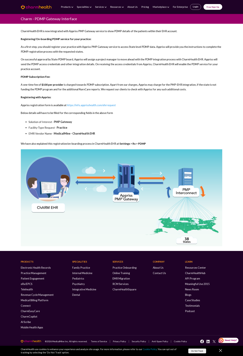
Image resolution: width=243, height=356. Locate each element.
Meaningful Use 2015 (197, 284)
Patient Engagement (32, 278)
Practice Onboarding (125, 267)
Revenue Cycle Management (37, 294)
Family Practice (81, 267)
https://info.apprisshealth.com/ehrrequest (91, 105)
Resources (116, 6)
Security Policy (139, 341)
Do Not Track (197, 351)
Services (99, 6)
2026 (49, 341)
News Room (192, 289)
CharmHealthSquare (124, 289)
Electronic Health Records (36, 267)
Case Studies (192, 300)
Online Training (121, 273)
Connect (26, 305)
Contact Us (159, 273)
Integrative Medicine (84, 289)
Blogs (188, 294)
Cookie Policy (180, 341)
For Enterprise (180, 6)
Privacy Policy (119, 341)
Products (66, 6)
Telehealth (27, 289)
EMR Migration (121, 278)
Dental (76, 294)
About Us (132, 6)
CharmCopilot (29, 316)
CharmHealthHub (195, 273)
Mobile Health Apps (32, 327)
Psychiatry (78, 284)
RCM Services (121, 284)
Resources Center (195, 267)
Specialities (83, 6)
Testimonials (192, 305)
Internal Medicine (82, 273)
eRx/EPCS (26, 284)
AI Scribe (26, 322)
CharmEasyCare (30, 311)
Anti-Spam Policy (160, 341)
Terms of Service (99, 341)
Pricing (145, 6)
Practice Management (33, 273)
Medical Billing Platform (34, 300)
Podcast (190, 311)
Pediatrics (78, 278)
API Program (192, 278)
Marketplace (160, 6)
